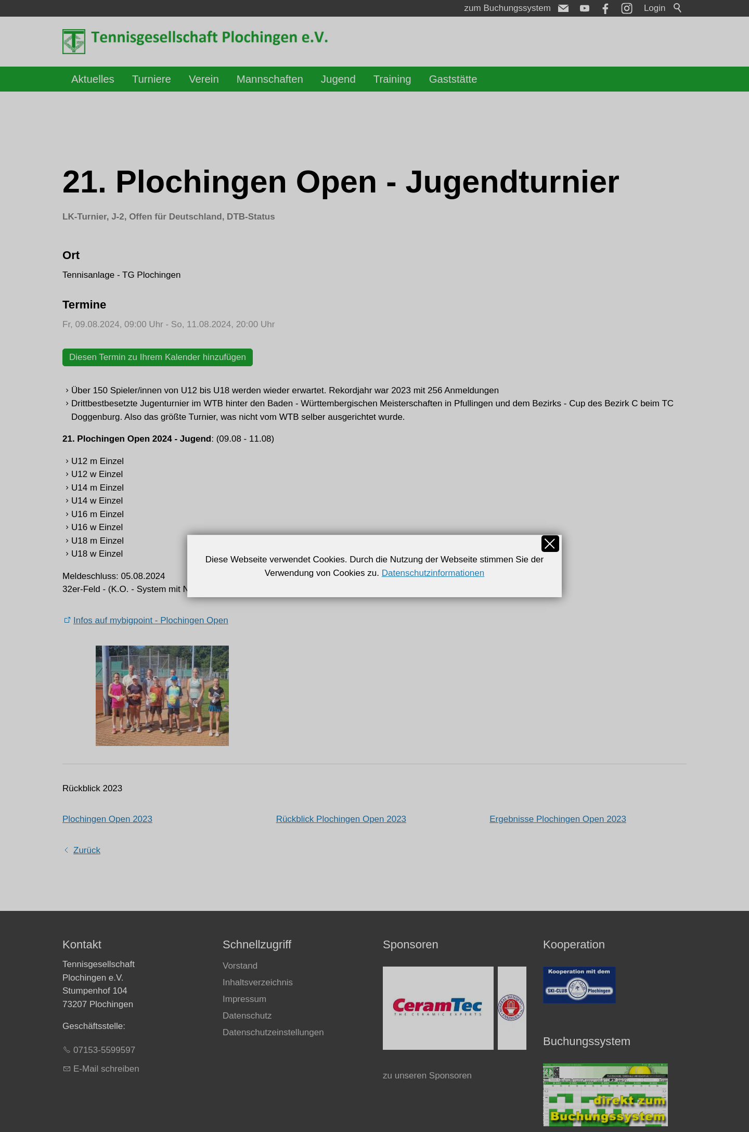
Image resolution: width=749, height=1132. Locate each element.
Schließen (550, 543)
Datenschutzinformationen (433, 573)
